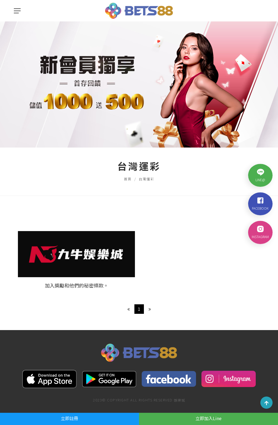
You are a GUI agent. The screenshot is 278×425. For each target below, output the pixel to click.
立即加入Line (208, 418)
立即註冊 (69, 418)
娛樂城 (179, 400)
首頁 (128, 178)
